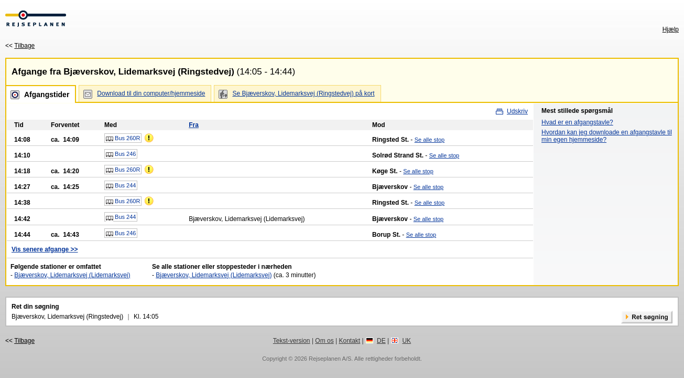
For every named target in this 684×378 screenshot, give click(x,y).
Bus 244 (121, 186)
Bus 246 (121, 154)
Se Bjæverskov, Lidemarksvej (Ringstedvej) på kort (303, 93)
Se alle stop (429, 139)
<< (20, 45)
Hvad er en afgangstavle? (577, 122)
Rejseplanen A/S (330, 358)
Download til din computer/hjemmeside (151, 93)
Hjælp (671, 29)
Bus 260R (123, 138)
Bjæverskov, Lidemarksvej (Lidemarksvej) (72, 275)
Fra (194, 125)
